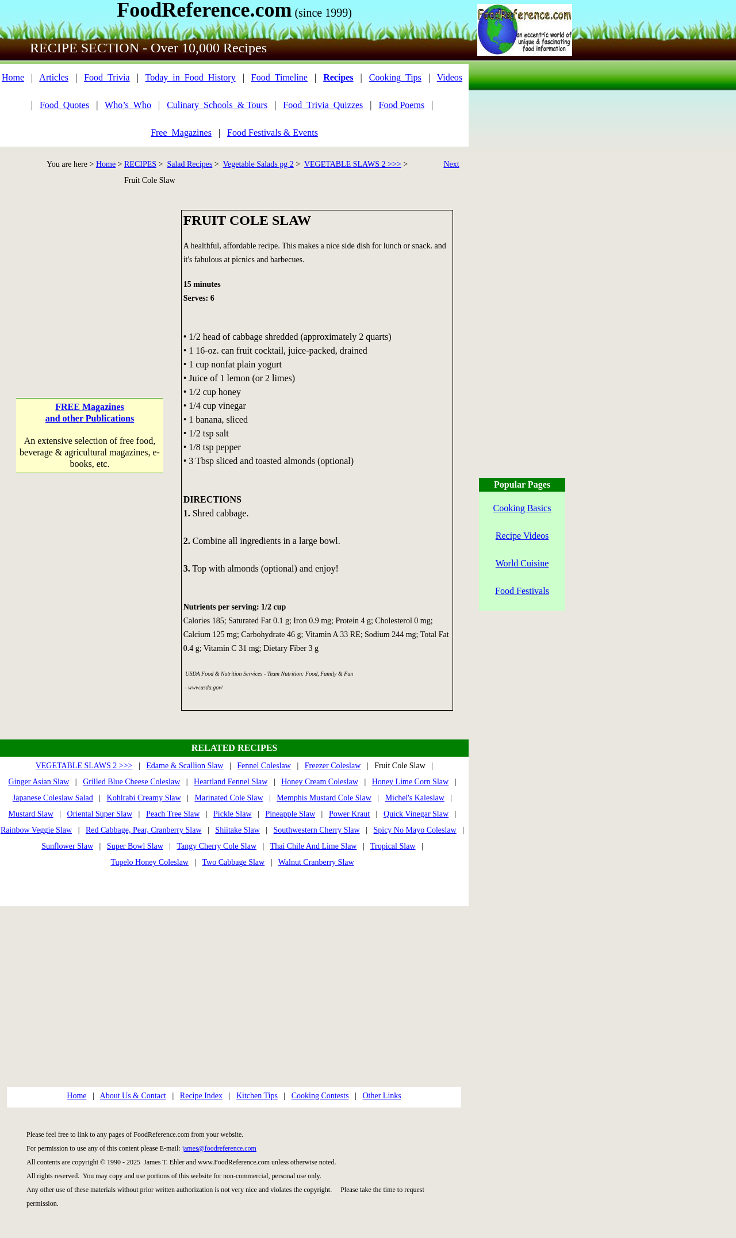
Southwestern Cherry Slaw (317, 830)
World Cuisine (522, 563)
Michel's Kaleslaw (414, 798)
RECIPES (140, 164)
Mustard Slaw (31, 814)
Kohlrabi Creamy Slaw (144, 798)
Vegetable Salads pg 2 (258, 164)
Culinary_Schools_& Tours (217, 105)
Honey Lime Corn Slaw (410, 781)
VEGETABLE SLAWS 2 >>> (352, 164)
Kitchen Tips (257, 1095)
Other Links (381, 1095)
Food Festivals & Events (272, 132)
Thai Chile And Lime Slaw (313, 846)
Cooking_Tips (395, 77)
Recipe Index (201, 1095)
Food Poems (402, 105)
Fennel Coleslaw (264, 765)
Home (13, 77)
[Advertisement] (90, 282)
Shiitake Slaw (237, 830)
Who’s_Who (128, 105)
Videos (449, 77)
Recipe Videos (522, 536)
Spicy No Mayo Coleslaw (414, 830)
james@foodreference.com (219, 1148)
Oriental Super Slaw (100, 814)
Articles (53, 77)
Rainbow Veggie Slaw (36, 830)
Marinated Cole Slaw (229, 798)
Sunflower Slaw (67, 846)
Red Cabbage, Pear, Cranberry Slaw (144, 830)
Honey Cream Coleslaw (319, 781)
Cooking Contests (320, 1095)
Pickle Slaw (232, 814)
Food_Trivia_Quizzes (323, 105)
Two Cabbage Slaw (233, 862)
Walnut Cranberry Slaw (316, 862)
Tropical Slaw (392, 846)
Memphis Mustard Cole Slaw (324, 798)
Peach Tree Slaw (173, 814)
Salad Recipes (189, 164)
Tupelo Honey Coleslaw (149, 862)
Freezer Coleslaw (333, 765)
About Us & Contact (133, 1095)
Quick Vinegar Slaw (416, 814)
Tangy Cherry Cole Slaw (216, 846)
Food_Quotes (64, 105)
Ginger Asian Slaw (39, 781)
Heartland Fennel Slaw (230, 781)
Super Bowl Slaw (135, 846)
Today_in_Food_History (190, 77)
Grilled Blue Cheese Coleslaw (131, 781)
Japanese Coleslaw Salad (53, 798)
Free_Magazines (181, 132)
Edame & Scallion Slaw (184, 765)
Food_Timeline (279, 77)
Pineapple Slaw (290, 814)
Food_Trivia (106, 77)
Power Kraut (349, 814)
